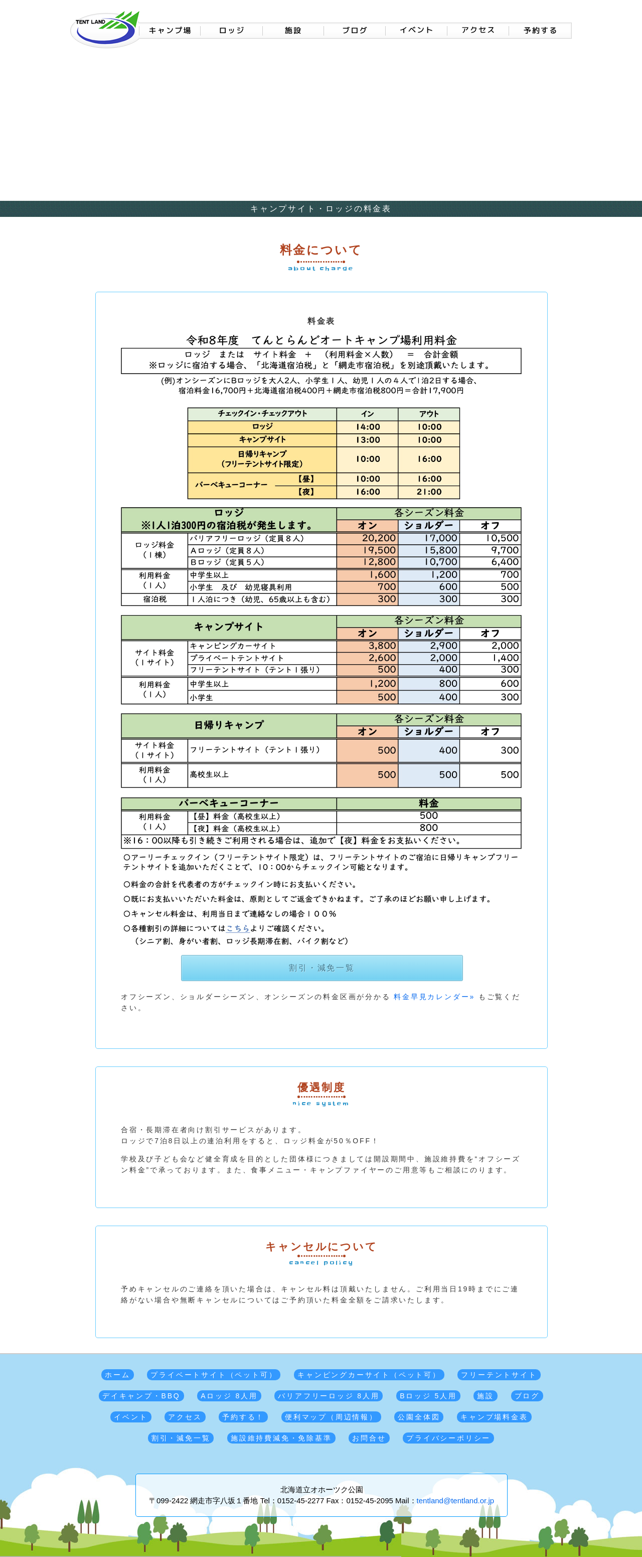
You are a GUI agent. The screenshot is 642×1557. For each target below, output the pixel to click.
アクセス (185, 1417)
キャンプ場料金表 (494, 1417)
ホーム (117, 1375)
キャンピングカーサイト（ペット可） (369, 1375)
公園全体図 (419, 1417)
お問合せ (369, 1438)
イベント (130, 1417)
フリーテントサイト (499, 1375)
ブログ (527, 1396)
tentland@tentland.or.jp (456, 1500)
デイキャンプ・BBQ (141, 1396)
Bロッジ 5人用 (428, 1396)
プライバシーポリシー (448, 1438)
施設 (485, 1396)
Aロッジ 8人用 (229, 1396)
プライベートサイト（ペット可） (213, 1375)
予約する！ (243, 1417)
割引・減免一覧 (322, 968)
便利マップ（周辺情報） (331, 1417)
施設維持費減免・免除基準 (281, 1438)
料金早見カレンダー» (434, 997)
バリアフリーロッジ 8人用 (328, 1396)
